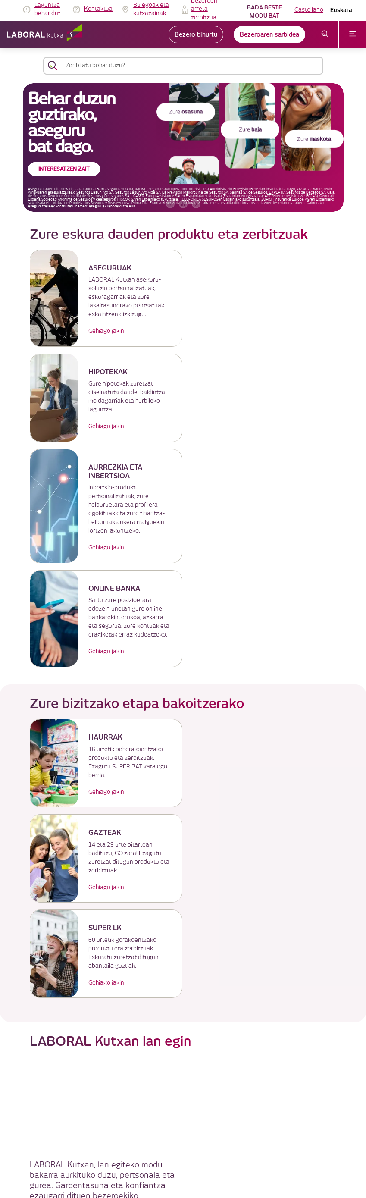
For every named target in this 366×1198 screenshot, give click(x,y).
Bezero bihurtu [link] (196, 34)
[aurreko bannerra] (170, 204)
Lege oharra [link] (150, 1072)
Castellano (308, 10)
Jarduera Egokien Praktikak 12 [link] (172, 1155)
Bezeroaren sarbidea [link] (269, 34)
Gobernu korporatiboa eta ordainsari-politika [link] (190, 1114)
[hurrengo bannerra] (196, 204)
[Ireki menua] (352, 34)
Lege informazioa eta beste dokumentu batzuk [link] (192, 1124)
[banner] (183, 147)
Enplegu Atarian (260, 938)
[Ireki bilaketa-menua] (324, 34)
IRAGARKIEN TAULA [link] (160, 1062)
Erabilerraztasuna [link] (157, 1145)
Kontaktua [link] (98, 9)
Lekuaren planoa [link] (156, 1166)
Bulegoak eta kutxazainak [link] (151, 9)
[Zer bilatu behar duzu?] (191, 65)
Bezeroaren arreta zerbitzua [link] (169, 1103)
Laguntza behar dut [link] (47, 9)
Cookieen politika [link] (157, 1083)
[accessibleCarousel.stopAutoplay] (183, 204)
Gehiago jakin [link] (104, 331)
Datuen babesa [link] (154, 1093)
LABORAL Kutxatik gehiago (183, 1005)
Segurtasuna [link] (151, 1134)
